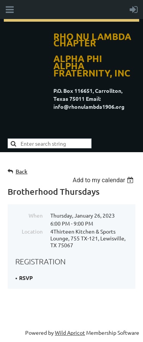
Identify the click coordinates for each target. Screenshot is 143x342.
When (36, 215)
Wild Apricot (70, 332)
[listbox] (103, 180)
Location (32, 231)
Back (21, 171)
